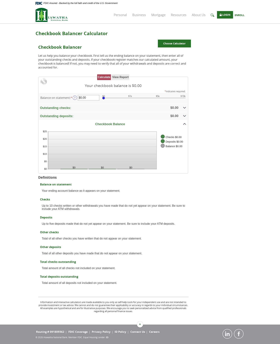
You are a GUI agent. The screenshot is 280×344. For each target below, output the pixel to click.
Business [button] (139, 15)
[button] (113, 108)
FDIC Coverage (78, 332)
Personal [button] (120, 15)
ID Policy (120, 332)
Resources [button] (178, 15)
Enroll (239, 15)
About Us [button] (199, 15)
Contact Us (137, 332)
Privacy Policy (101, 332)
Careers (154, 332)
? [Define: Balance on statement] (74, 97)
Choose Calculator (174, 43)
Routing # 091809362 (50, 332)
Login (225, 15)
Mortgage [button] (158, 15)
